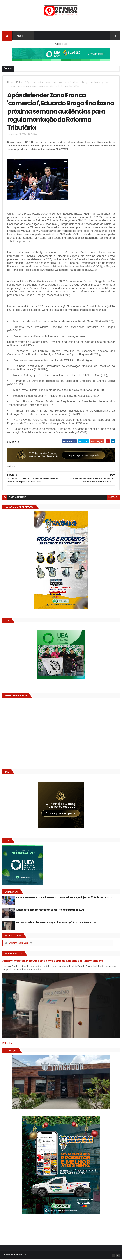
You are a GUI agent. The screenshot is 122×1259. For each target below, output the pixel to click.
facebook (113, 497)
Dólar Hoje (7, 1043)
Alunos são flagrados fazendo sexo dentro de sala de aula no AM (50, 909)
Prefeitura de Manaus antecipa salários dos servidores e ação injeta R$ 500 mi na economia (64, 897)
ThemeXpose (19, 1255)
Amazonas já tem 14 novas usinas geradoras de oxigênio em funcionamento (56, 922)
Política (20, 82)
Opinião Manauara (18, 942)
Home (10, 82)
